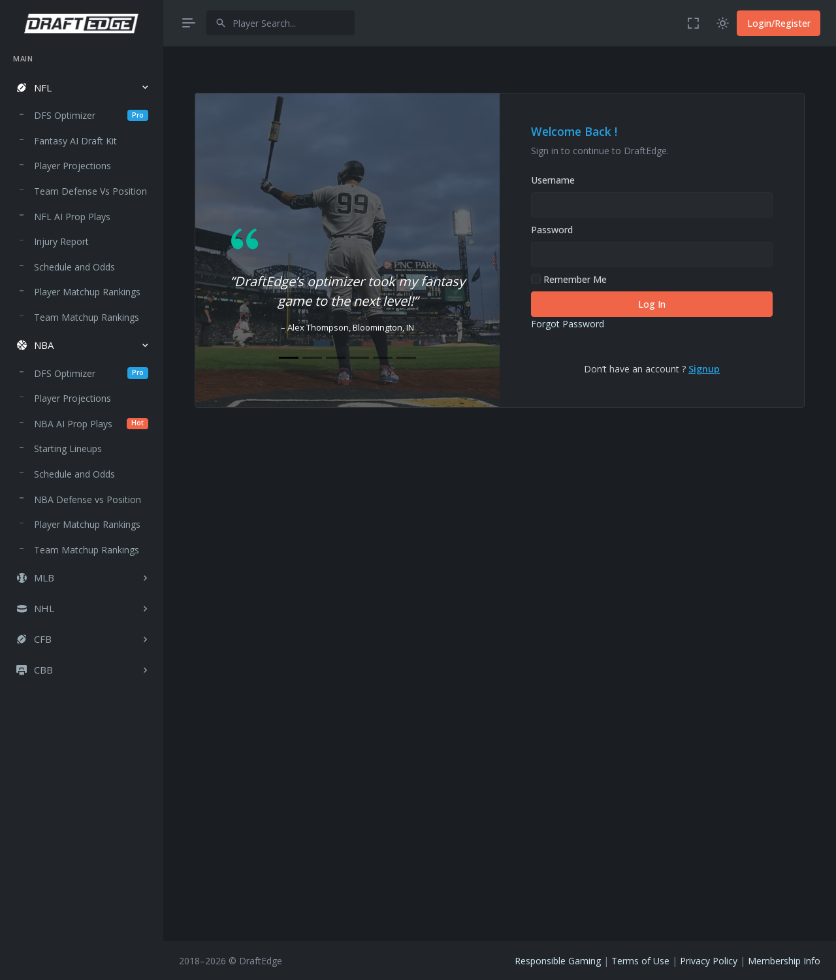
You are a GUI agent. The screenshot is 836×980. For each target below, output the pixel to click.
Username (553, 180)
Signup (704, 369)
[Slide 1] (288, 357)
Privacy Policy (708, 961)
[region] (81, 505)
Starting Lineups (68, 448)
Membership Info (784, 961)
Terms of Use (640, 961)
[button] (81, 88)
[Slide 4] (359, 357)
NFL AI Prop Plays (72, 216)
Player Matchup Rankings (87, 292)
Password (552, 229)
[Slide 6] (406, 357)
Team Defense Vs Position (90, 191)
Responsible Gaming (558, 961)
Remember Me (569, 279)
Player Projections (72, 165)
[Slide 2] (312, 357)
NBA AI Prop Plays (91, 423)
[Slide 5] (383, 357)
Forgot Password (567, 324)
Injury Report (61, 241)
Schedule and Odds (74, 267)
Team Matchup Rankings (86, 317)
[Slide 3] (336, 357)
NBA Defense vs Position (87, 499)
